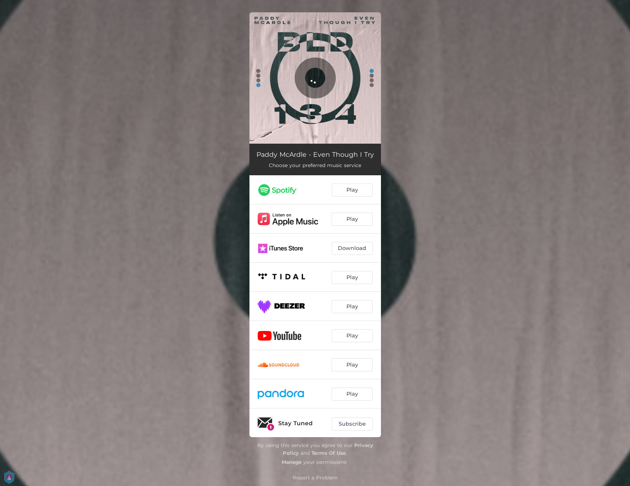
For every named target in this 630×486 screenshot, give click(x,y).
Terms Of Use (329, 453)
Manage (292, 462)
